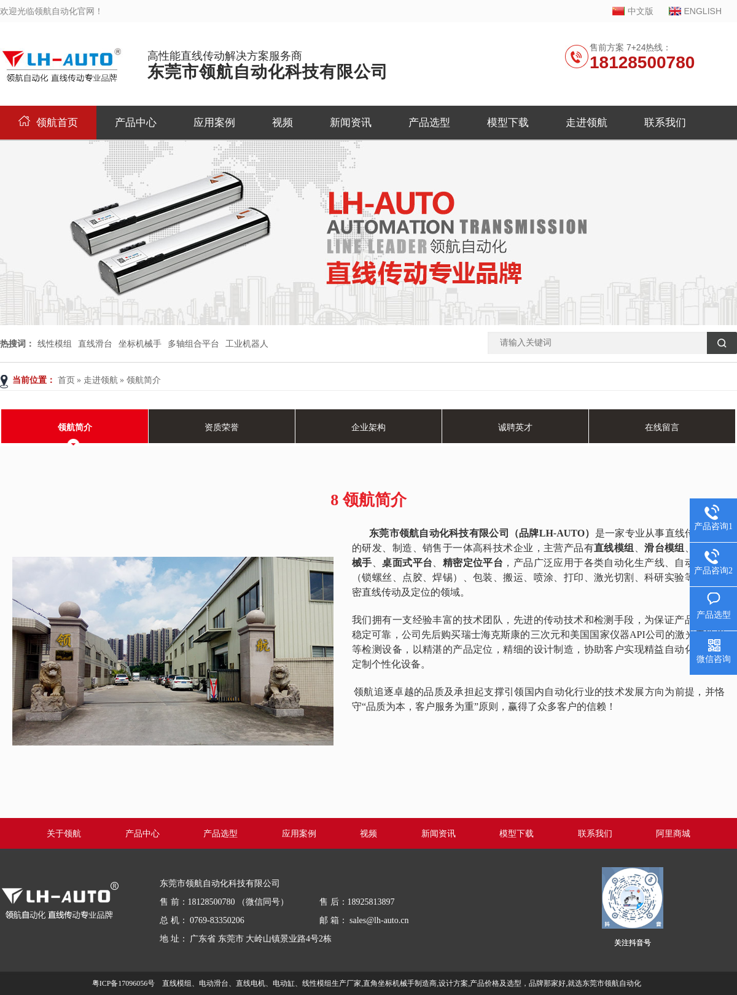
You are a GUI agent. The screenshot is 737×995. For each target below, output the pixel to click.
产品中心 (136, 122)
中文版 (640, 11)
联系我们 (665, 122)
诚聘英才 (515, 427)
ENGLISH (703, 11)
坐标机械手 (140, 343)
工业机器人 (246, 343)
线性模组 (54, 343)
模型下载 (508, 122)
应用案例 (214, 122)
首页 (66, 380)
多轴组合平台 (193, 343)
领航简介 (144, 380)
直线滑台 (95, 343)
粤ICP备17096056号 (123, 983)
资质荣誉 (222, 427)
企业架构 (368, 427)
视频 (282, 122)
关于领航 (64, 833)
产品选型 (429, 122)
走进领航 (586, 122)
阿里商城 (673, 833)
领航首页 (48, 122)
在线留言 (662, 427)
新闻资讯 (351, 122)
